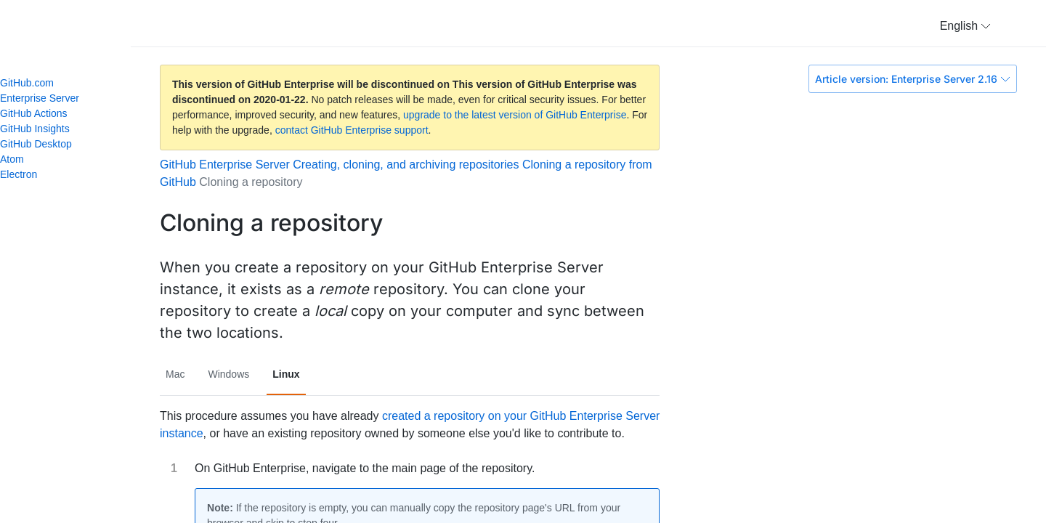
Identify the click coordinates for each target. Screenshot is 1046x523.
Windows (228, 374)
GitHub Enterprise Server (225, 164)
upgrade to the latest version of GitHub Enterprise (514, 115)
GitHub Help (79, 29)
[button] (965, 26)
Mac (175, 374)
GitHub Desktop (36, 144)
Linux (285, 374)
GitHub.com (27, 83)
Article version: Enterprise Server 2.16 (912, 79)
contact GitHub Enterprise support (352, 130)
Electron (24, 174)
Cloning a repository (250, 182)
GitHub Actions (34, 113)
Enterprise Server (39, 98)
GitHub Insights (35, 128)
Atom (18, 159)
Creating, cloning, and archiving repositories (406, 164)
